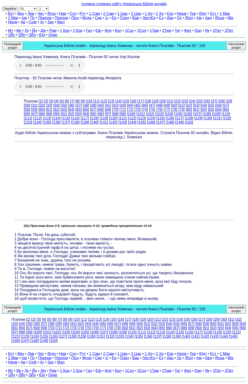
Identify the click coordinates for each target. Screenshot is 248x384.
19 (155, 101)
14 (118, 101)
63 (64, 110)
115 (66, 118)
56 (218, 105)
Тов (193, 14)
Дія (43, 31)
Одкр (52, 35)
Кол (118, 31)
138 (75, 122)
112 (37, 118)
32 (41, 105)
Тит (178, 31)
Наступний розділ (236, 45)
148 (170, 122)
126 (170, 118)
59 (34, 110)
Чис (41, 14)
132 (227, 118)
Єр (114, 18)
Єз (161, 18)
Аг (42, 22)
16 (133, 101)
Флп (108, 31)
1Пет (217, 31)
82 (203, 110)
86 (27, 114)
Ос (179, 18)
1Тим (154, 31)
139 (85, 122)
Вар (135, 18)
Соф (33, 22)
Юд (42, 35)
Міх (231, 18)
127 (179, 118)
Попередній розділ (12, 45)
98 (115, 114)
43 (123, 105)
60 (41, 110)
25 (199, 101)
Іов (24, 18)
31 (34, 105)
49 (167, 105)
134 (37, 122)
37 (78, 105)
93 (78, 114)
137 (66, 122)
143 (123, 122)
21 (170, 101)
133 (28, 122)
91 (64, 114)
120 (113, 118)
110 (226, 114)
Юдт (203, 14)
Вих (20, 14)
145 (142, 122)
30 (27, 105)
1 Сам (94, 14)
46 (145, 105)
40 (101, 105)
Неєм (181, 14)
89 (49, 114)
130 (208, 118)
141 (103, 122)
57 (226, 105)
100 (131, 114)
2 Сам (108, 14)
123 (142, 118)
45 (137, 105)
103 (159, 114)
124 (151, 118)
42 (115, 105)
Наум (12, 22)
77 (167, 110)
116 (75, 118)
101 (140, 114)
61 (49, 110)
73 (137, 110)
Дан (170, 18)
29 (229, 101)
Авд (208, 18)
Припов (44, 18)
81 (196, 110)
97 (108, 114)
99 (123, 114)
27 (214, 101)
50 (174, 105)
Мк (18, 31)
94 (86, 114)
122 (132, 118)
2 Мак (13, 18)
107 (197, 114)
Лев (30, 14)
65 (78, 110)
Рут (83, 14)
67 (93, 110)
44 (130, 105)
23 (185, 101)
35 (64, 105)
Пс (32, 18)
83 (211, 110)
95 (93, 114)
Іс (106, 18)
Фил (187, 31)
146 (151, 122)
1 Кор (65, 31)
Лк (27, 31)
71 (123, 110)
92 (71, 114)
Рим (53, 31)
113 (47, 118)
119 (103, 118)
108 (207, 114)
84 (218, 110)
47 (152, 105)
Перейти (10, 8)
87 (34, 114)
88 (41, 114)
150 (189, 122)
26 (207, 101)
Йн (34, 31)
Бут (11, 14)
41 (108, 105)
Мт (10, 31)
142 (113, 122)
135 (47, 122)
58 (27, 110)
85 (226, 110)
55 (211, 105)
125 (160, 118)
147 (160, 122)
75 (152, 110)
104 (169, 114)
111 (28, 118)
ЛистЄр (148, 18)
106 (188, 114)
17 (141, 101)
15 (126, 101)
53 (196, 105)
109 (216, 114)
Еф (98, 31)
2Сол (141, 31)
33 (49, 105)
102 (150, 114)
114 (56, 118)
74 (145, 110)
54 (203, 105)
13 (111, 101)
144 (132, 122)
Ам (199, 18)
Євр (198, 31)
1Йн (11, 35)
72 (130, 110)
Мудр (86, 18)
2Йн (21, 35)
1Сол (129, 31)
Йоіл (189, 18)
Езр (170, 14)
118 (94, 118)
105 (178, 114)
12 (104, 101)
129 (198, 118)
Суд (73, 14)
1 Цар (122, 14)
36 (71, 105)
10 (89, 101)
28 (221, 101)
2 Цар (136, 14)
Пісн (75, 18)
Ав (23, 22)
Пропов (61, 18)
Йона (219, 18)
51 (181, 105)
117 (85, 118)
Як (207, 31)
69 (108, 110)
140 (94, 122)
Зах (50, 22)
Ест (213, 14)
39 (93, 105)
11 (96, 101)
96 (101, 114)
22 (177, 101)
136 (56, 122)
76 (159, 110)
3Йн (32, 35)
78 (174, 110)
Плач (124, 18)
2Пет (229, 31)
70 (115, 110)
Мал (61, 22)
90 (56, 114)
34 (56, 105)
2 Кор (78, 31)
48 (159, 105)
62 (56, 110)
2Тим (166, 31)
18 (148, 101)
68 (101, 110)
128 (189, 118)
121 (123, 118)
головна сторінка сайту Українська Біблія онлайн (124, 4)
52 (189, 105)
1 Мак (225, 14)
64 (71, 110)
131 (217, 118)
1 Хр (148, 14)
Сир (98, 18)
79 (181, 110)
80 (189, 110)
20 (163, 101)
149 (179, 122)
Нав (62, 14)
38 (86, 105)
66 (86, 110)
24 (192, 101)
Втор (52, 14)
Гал (89, 31)
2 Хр (160, 14)
